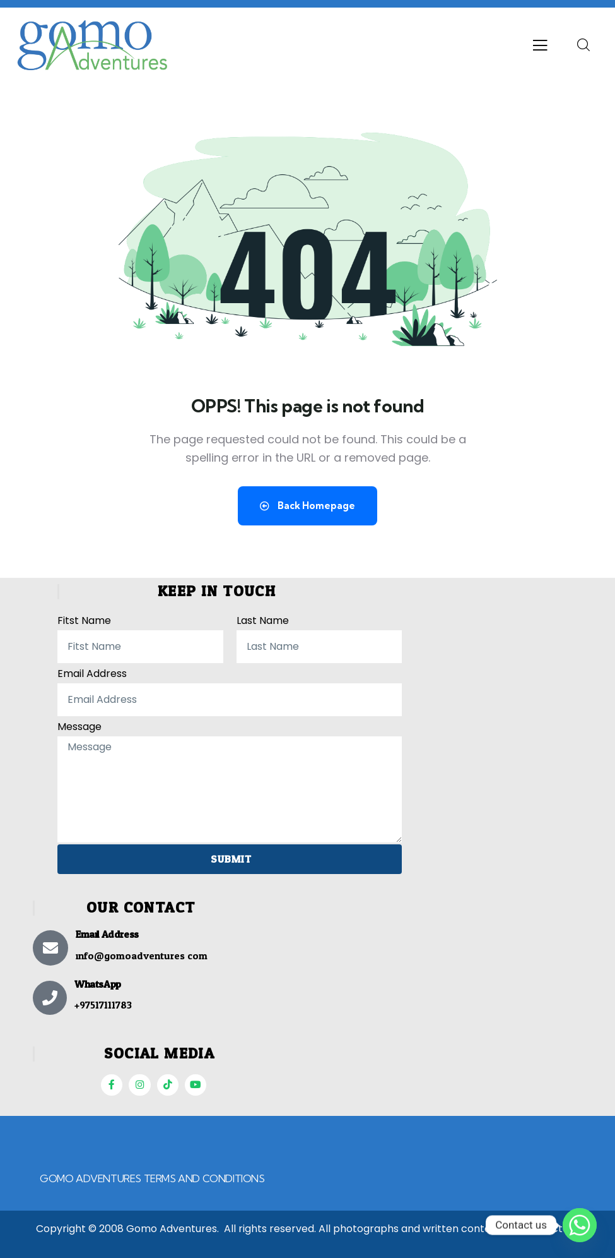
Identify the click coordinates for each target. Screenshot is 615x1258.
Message (79, 724)
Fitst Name (84, 618)
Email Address (92, 671)
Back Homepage (307, 506)
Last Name (263, 618)
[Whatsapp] (580, 1225)
